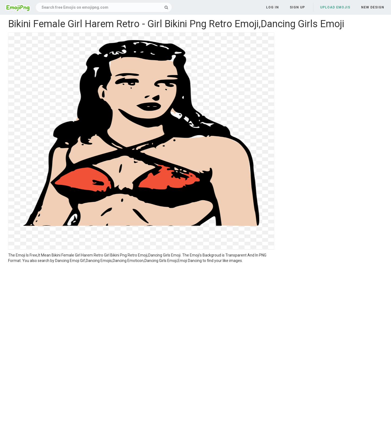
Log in (272, 7)
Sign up (297, 7)
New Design (372, 7)
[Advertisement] (141, 304)
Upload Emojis (335, 7)
